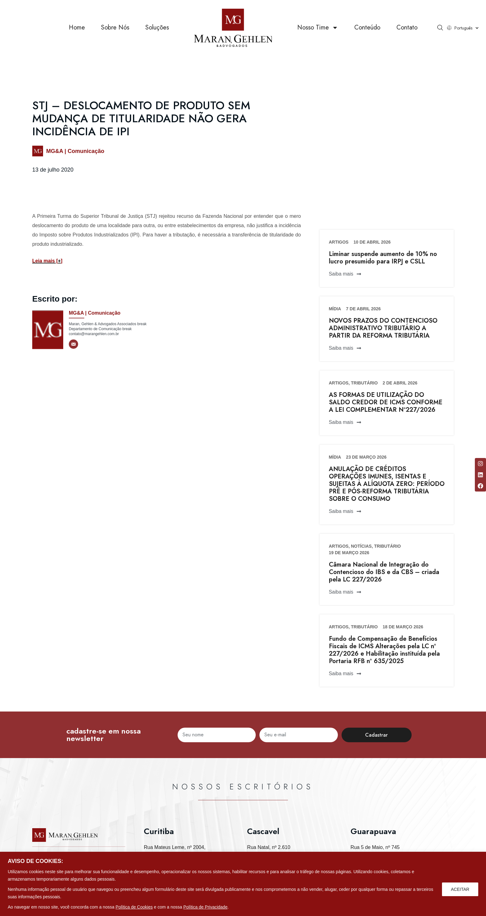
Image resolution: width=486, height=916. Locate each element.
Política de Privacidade (205, 907)
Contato (407, 27)
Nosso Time (317, 28)
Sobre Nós (115, 27)
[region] (243, 884)
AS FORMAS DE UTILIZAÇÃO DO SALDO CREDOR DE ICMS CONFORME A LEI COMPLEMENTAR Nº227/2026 (385, 402)
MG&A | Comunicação (75, 151)
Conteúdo (367, 27)
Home (77, 27)
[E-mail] (73, 344)
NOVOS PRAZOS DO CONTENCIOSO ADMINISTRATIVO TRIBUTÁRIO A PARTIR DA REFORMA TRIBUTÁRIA (383, 328)
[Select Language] (466, 28)
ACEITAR (460, 889)
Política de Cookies (134, 907)
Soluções (157, 27)
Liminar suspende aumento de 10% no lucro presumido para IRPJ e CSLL (383, 257)
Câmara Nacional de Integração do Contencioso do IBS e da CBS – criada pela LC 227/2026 (384, 572)
